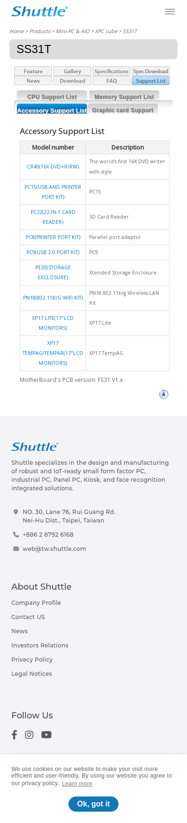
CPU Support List (51, 97)
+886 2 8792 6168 (48, 534)
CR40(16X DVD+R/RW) (53, 166)
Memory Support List (124, 97)
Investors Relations (39, 645)
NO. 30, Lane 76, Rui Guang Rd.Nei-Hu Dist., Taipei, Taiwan (69, 516)
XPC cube (106, 31)
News (19, 631)
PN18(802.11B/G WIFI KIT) (53, 297)
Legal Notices (31, 673)
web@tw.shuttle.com (54, 548)
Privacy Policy (32, 659)
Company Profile (36, 602)
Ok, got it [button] (93, 804)
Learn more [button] (77, 783)
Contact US (28, 616)
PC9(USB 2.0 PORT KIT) (52, 252)
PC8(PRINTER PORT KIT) (53, 237)
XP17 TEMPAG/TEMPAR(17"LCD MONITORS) (53, 353)
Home (16, 31)
